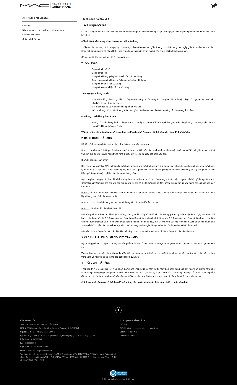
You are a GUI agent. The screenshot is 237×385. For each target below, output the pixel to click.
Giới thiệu (26, 25)
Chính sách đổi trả (31, 39)
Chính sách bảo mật (31, 34)
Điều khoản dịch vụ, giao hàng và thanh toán (43, 30)
